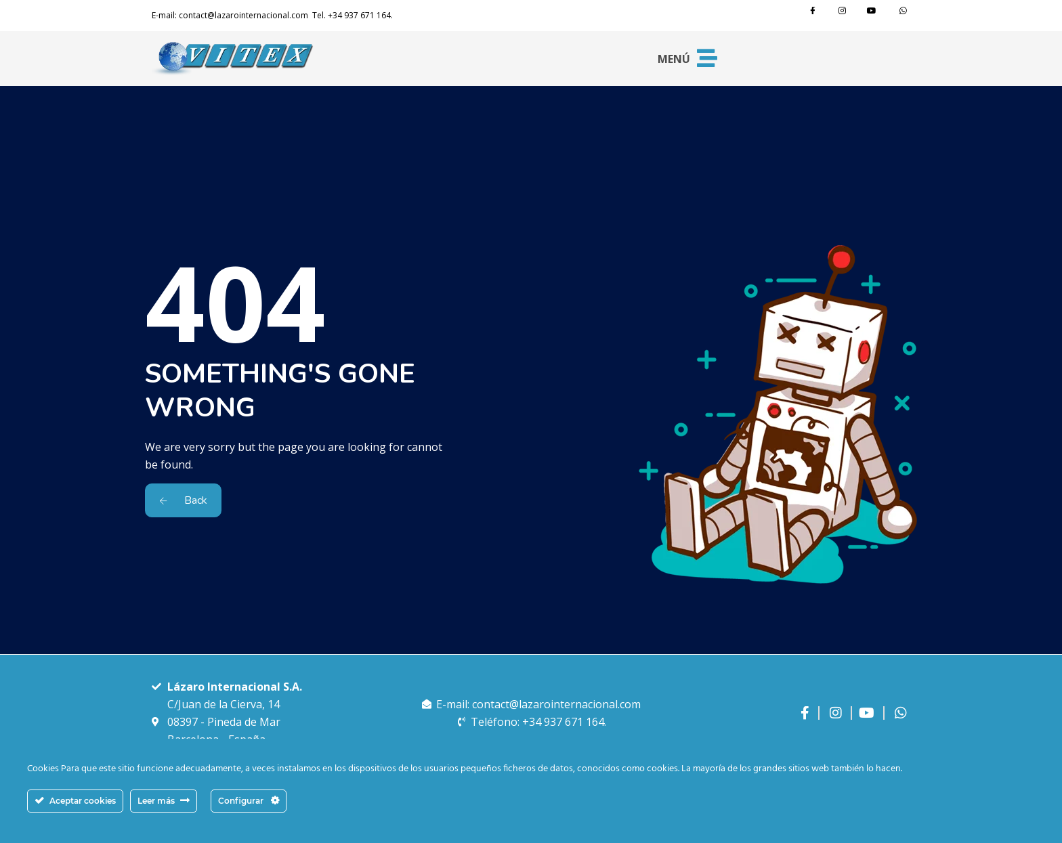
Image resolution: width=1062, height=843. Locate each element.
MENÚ (674, 58)
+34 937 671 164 (359, 15)
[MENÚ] (707, 58)
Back (183, 500)
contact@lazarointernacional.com (243, 15)
